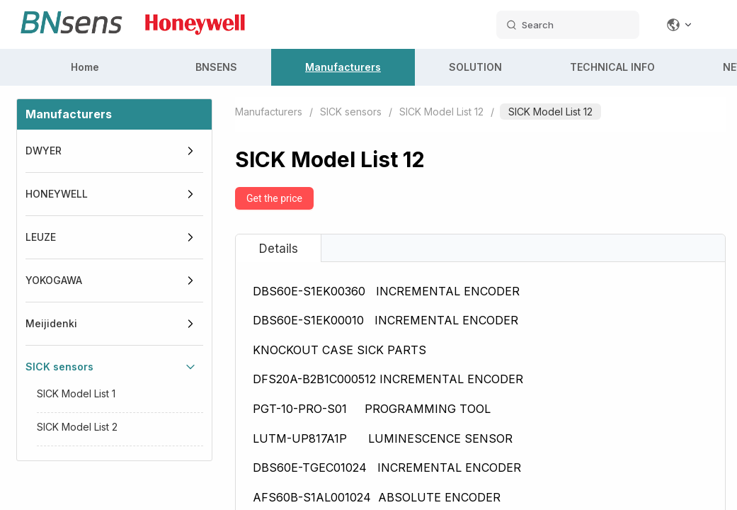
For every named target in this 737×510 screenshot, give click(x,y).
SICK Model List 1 (76, 393)
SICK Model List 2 (77, 427)
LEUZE (40, 237)
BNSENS (216, 67)
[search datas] (567, 25)
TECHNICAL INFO (612, 67)
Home (85, 67)
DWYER (43, 150)
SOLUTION (475, 67)
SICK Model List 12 (441, 112)
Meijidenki (51, 323)
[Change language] (679, 24)
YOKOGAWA (53, 280)
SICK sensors (59, 367)
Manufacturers (343, 67)
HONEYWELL (56, 194)
